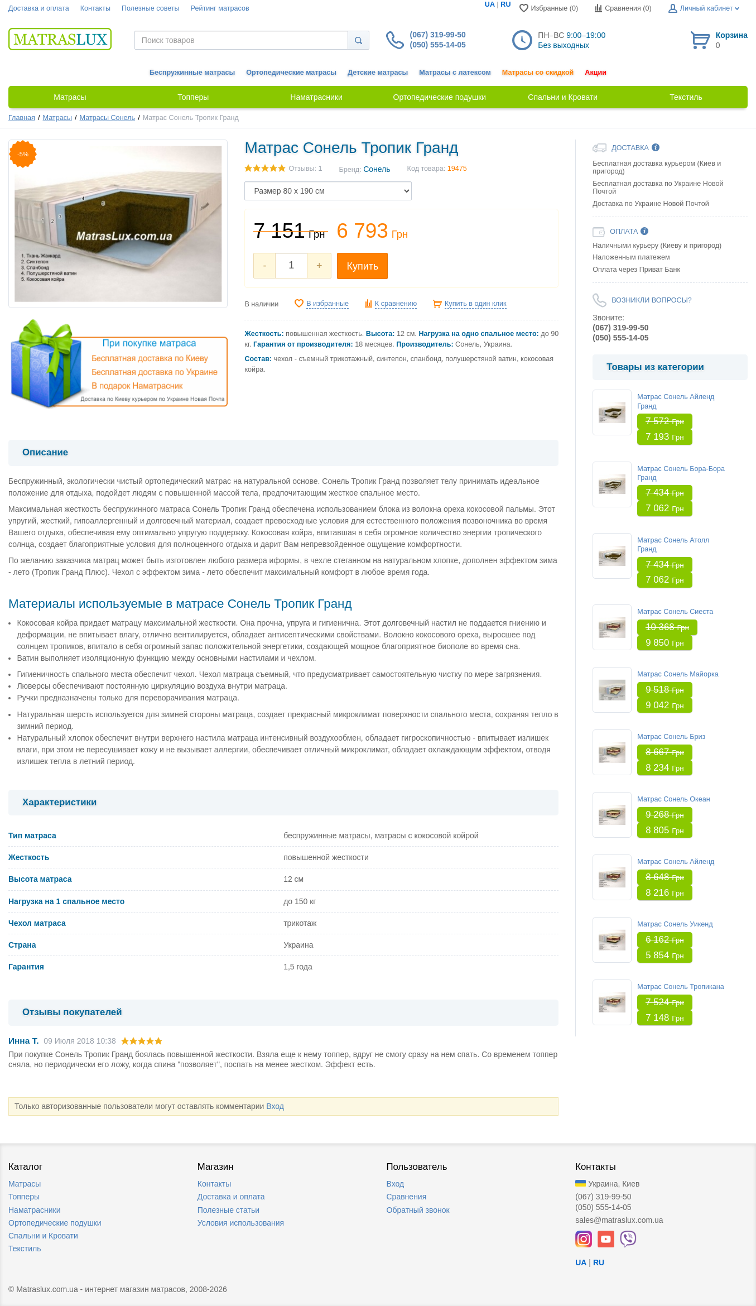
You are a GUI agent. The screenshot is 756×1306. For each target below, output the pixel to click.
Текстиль (24, 1248)
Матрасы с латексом (454, 72)
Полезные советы (151, 8)
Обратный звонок (418, 1210)
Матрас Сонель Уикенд (674, 924)
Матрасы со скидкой (538, 72)
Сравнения (407, 1196)
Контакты (95, 8)
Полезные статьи (228, 1210)
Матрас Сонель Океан (673, 799)
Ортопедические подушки (55, 1222)
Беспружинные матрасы (192, 72)
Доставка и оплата (38, 8)
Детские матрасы (378, 72)
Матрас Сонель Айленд (675, 862)
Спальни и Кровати (43, 1235)
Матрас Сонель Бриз (671, 737)
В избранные (327, 304)
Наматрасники (34, 1210)
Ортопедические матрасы (291, 72)
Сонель (376, 169)
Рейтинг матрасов (220, 8)
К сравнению (396, 304)
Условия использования (241, 1222)
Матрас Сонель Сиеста (675, 612)
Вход (275, 1106)
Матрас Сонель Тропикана (680, 987)
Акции (595, 72)
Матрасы (57, 118)
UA (490, 4)
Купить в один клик (476, 304)
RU (505, 4)
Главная (21, 118)
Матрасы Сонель (108, 118)
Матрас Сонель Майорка (677, 674)
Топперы (24, 1196)
